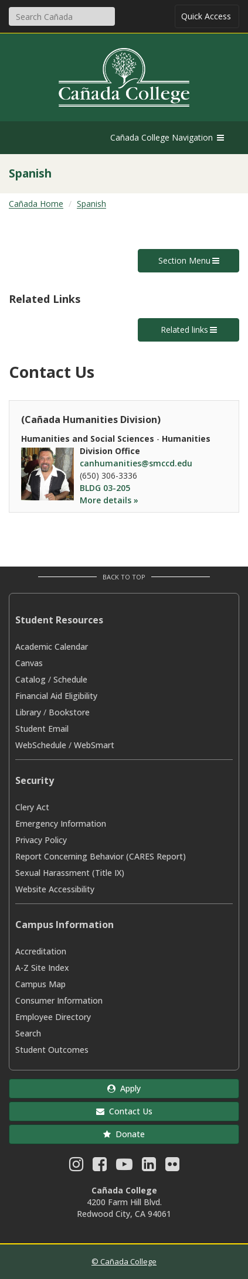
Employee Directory (53, 1016)
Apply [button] (124, 1088)
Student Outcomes (52, 1049)
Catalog (30, 679)
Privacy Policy (41, 839)
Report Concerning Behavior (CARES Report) (100, 856)
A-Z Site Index (42, 967)
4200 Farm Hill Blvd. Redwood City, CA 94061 (124, 1207)
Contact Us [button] (124, 1111)
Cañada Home (36, 203)
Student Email (42, 728)
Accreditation (40, 951)
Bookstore (69, 712)
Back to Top (124, 576)
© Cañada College (124, 1261)
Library (28, 712)
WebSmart (94, 745)
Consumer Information (59, 1000)
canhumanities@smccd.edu (136, 463)
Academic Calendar (51, 646)
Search (28, 1033)
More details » (109, 500)
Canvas (29, 663)
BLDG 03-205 (105, 487)
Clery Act (32, 807)
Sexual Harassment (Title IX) (69, 872)
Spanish (91, 203)
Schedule (70, 679)
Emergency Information (60, 823)
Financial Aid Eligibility (56, 695)
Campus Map (40, 984)
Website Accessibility (54, 889)
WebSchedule (40, 745)
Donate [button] (124, 1134)
